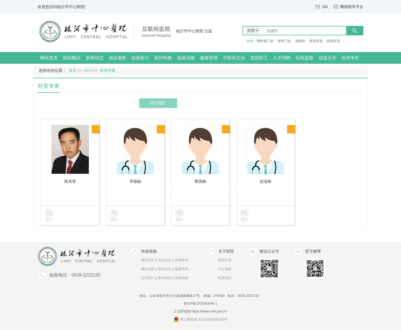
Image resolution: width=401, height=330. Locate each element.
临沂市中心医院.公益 (194, 31)
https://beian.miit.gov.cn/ (209, 311)
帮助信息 (164, 269)
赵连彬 (266, 181)
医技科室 (316, 41)
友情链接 (181, 278)
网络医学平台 (351, 6)
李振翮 (135, 181)
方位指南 (224, 269)
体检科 (300, 41)
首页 (73, 71)
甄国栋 (200, 181)
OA (325, 6)
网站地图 (147, 269)
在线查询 (181, 260)
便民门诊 (284, 41)
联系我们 (224, 278)
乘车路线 (164, 278)
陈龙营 (70, 181)
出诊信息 (164, 260)
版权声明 (181, 269)
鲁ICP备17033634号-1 (200, 303)
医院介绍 (224, 260)
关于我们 (147, 278)
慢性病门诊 (265, 41)
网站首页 (49, 57)
